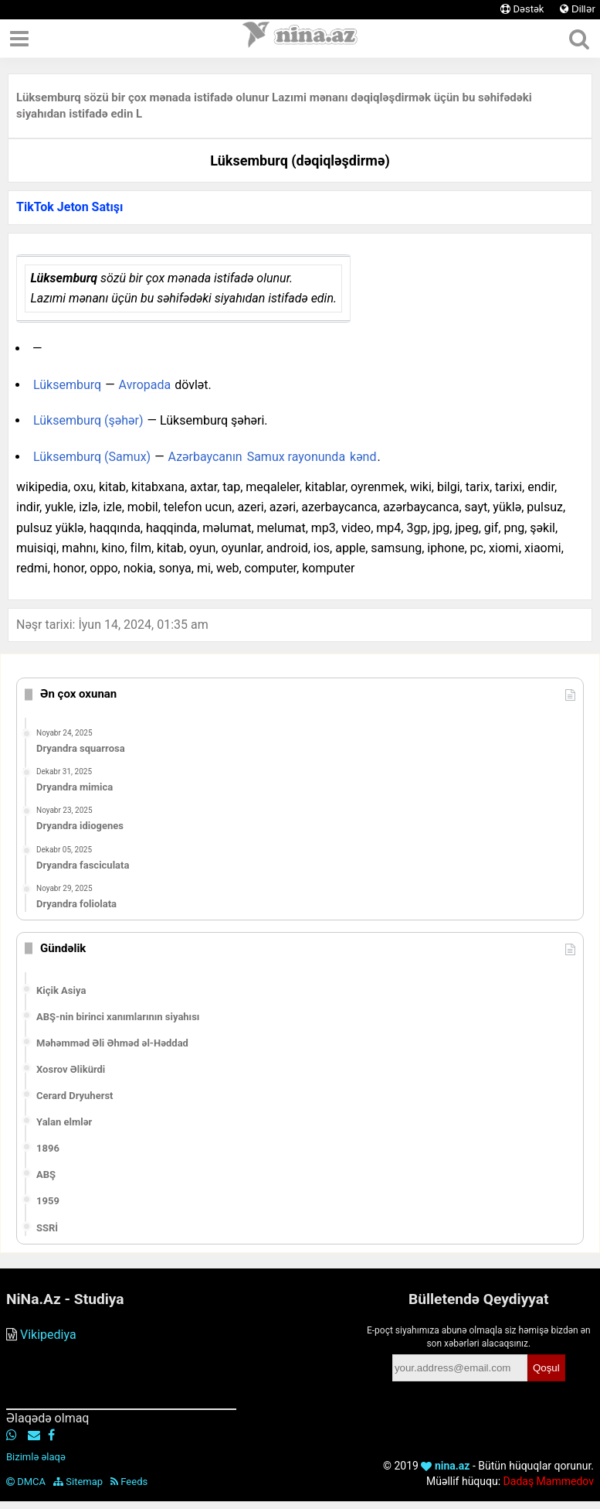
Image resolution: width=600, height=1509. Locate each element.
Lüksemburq (67, 384)
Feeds (128, 1481)
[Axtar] (578, 38)
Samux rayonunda (296, 456)
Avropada (145, 384)
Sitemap (78, 1481)
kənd (363, 456)
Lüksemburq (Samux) (92, 456)
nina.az (445, 1465)
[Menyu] (19, 38)
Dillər (577, 9)
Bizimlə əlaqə (36, 1457)
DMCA (26, 1481)
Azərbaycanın (205, 456)
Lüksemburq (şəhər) (88, 420)
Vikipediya (48, 1334)
